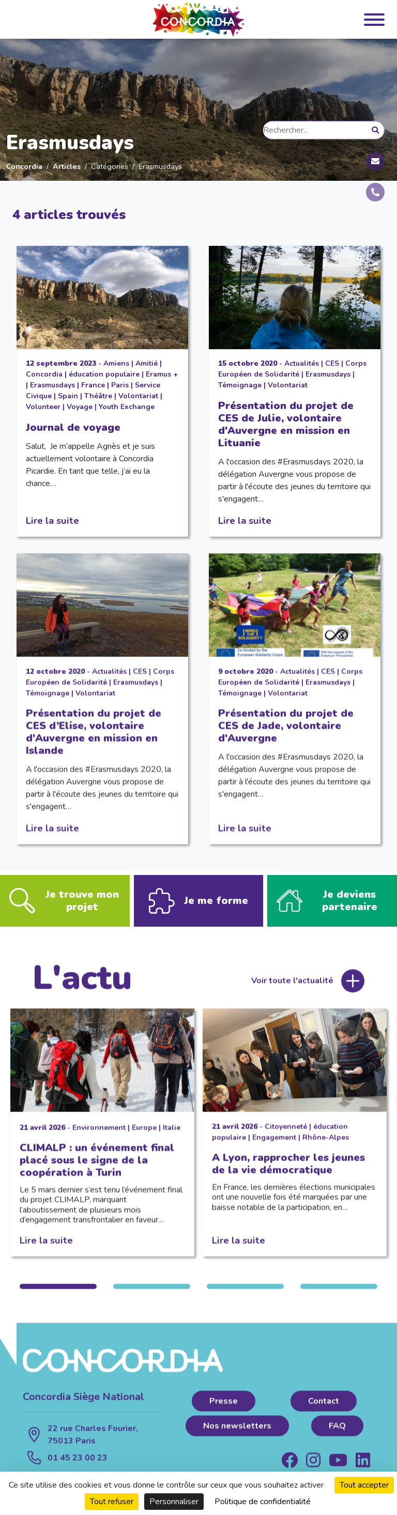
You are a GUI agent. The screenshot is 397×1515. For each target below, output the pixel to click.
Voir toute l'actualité (292, 988)
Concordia (24, 166)
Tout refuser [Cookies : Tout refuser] (111, 1501)
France (93, 385)
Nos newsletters (237, 1433)
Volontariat (138, 396)
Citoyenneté (286, 1133)
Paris (120, 385)
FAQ (337, 1433)
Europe (144, 1134)
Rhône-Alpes (325, 1144)
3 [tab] (245, 1293)
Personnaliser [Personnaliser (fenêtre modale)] (173, 1501)
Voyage (80, 407)
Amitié (146, 363)
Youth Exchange (127, 407)
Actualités (301, 363)
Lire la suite (52, 520)
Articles (67, 166)
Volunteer (43, 407)
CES (332, 363)
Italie (171, 1134)
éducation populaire (104, 374)
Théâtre (98, 396)
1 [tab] (58, 1293)
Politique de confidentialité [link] (263, 1501)
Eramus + (162, 374)
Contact (323, 1408)
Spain (68, 396)
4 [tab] (338, 1293)
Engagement (274, 1144)
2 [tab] (151, 1293)
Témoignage (240, 385)
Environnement (99, 1134)
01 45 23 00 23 (78, 1465)
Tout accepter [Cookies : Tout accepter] (364, 1485)
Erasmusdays (52, 385)
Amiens (116, 363)
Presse (223, 1408)
